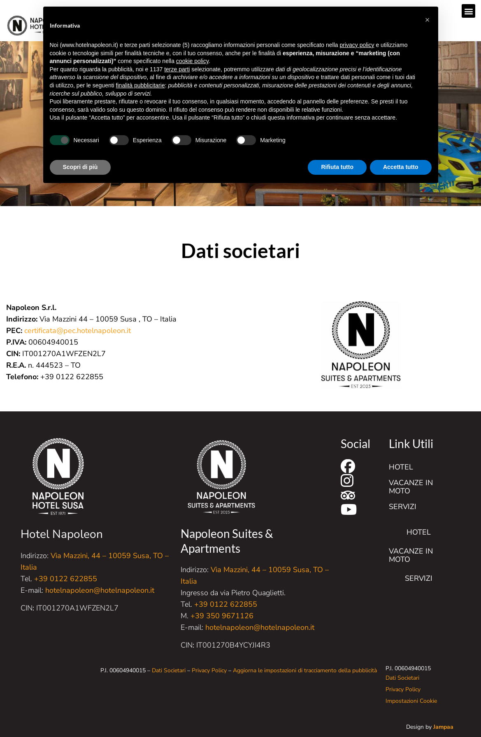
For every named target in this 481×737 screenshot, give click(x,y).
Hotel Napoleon (62, 534)
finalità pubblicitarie (140, 85)
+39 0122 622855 (65, 579)
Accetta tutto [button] (400, 167)
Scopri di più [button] (80, 167)
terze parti (177, 69)
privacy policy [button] (357, 45)
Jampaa (443, 727)
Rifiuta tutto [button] (337, 167)
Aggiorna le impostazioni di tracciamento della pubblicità (305, 670)
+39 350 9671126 (222, 616)
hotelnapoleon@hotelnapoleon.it (99, 590)
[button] (468, 11)
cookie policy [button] (192, 61)
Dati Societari (169, 670)
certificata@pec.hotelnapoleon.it (77, 331)
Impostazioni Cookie (411, 701)
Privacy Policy (209, 670)
